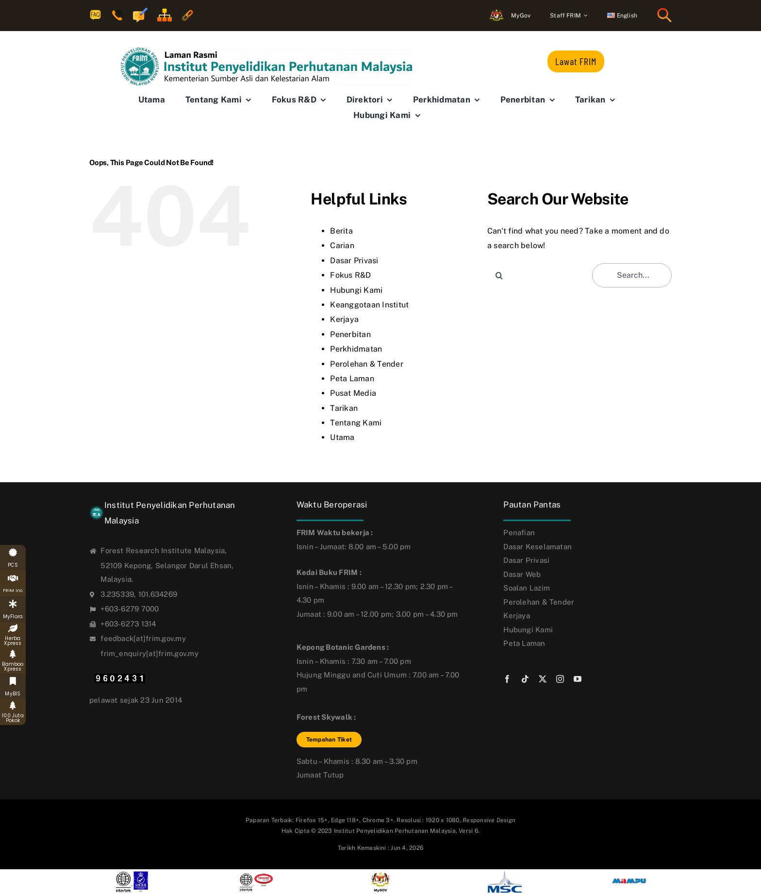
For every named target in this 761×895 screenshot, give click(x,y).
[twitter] (542, 679)
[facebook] (507, 679)
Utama (342, 437)
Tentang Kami (355, 422)
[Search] (499, 275)
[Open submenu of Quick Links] (198, 15)
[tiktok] (525, 679)
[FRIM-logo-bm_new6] (266, 51)
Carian (342, 245)
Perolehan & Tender (366, 364)
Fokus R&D (350, 275)
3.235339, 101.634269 (138, 594)
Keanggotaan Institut (369, 304)
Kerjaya (344, 319)
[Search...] (632, 275)
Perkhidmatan (356, 349)
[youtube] (577, 679)
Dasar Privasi (354, 260)
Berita (341, 231)
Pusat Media (353, 393)
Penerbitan (350, 334)
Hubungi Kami (356, 290)
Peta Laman (352, 378)
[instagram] (560, 679)
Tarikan (344, 408)
